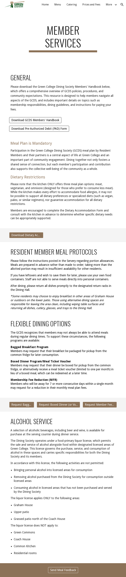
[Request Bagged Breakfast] (21, 404)
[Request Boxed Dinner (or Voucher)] (58, 404)
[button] (122, 5)
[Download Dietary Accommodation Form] (26, 235)
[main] (63, 38)
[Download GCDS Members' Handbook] (35, 120)
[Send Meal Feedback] (63, 570)
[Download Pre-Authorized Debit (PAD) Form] (39, 128)
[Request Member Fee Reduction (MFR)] (99, 404)
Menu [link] (57, 4)
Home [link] (45, 4)
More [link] (109, 4)
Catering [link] (72, 4)
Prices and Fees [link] (91, 4)
